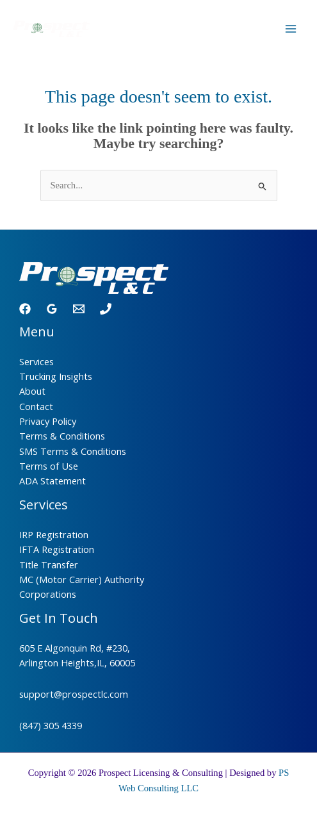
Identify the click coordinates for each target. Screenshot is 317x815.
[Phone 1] (105, 309)
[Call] (258, 29)
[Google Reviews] (52, 309)
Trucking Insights (55, 376)
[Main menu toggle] (290, 28)
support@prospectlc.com (73, 693)
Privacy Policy (47, 421)
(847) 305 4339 (50, 725)
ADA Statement (52, 480)
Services (36, 361)
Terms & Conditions (62, 435)
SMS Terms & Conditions (72, 451)
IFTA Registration (56, 549)
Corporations (47, 594)
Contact (36, 406)
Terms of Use (48, 465)
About (32, 390)
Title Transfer (48, 564)
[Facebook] (25, 309)
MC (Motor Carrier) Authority (81, 579)
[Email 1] (79, 309)
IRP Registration (53, 534)
